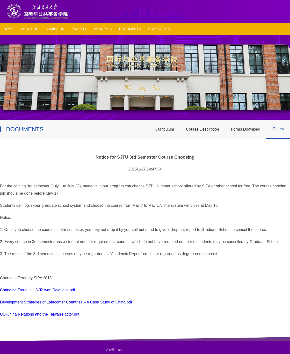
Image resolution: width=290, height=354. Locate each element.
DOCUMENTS (130, 29)
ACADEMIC (103, 29)
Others (278, 129)
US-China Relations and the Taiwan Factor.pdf (39, 314)
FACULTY (79, 29)
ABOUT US (29, 29)
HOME (9, 29)
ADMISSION (55, 29)
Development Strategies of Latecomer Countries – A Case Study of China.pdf (66, 302)
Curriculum (164, 129)
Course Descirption (202, 129)
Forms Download (245, 129)
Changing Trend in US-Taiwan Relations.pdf (37, 290)
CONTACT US (159, 29)
